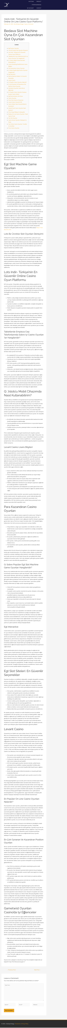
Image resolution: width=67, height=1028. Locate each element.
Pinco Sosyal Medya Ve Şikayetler (16, 112)
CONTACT (39, 5)
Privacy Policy (24, 1024)
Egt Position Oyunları (13, 48)
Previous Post (11, 970)
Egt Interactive (11, 74)
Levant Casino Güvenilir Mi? (15, 102)
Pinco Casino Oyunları (13, 128)
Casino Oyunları (12, 98)
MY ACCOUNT (30, 5)
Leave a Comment (28, 24)
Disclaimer (17, 1024)
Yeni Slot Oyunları (12, 118)
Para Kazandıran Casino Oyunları (16, 68)
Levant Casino (11, 80)
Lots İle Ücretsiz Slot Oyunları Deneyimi (18, 50)
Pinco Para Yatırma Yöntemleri (15, 100)
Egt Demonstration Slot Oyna (15, 96)
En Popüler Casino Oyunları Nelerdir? (17, 82)
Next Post (37, 970)
